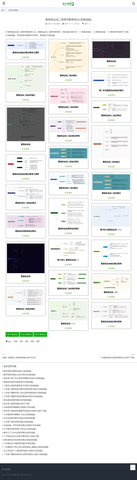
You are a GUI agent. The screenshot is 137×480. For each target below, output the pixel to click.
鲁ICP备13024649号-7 (24, 475)
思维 (32, 341)
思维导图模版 (13, 10)
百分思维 (13, 475)
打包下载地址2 (26, 334)
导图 (15, 341)
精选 (26, 341)
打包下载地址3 (40, 334)
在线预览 (25, 57)
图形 (38, 341)
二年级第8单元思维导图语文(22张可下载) (117, 357)
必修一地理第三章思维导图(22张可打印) (19, 357)
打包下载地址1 (12, 334)
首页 (2, 10)
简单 (21, 341)
